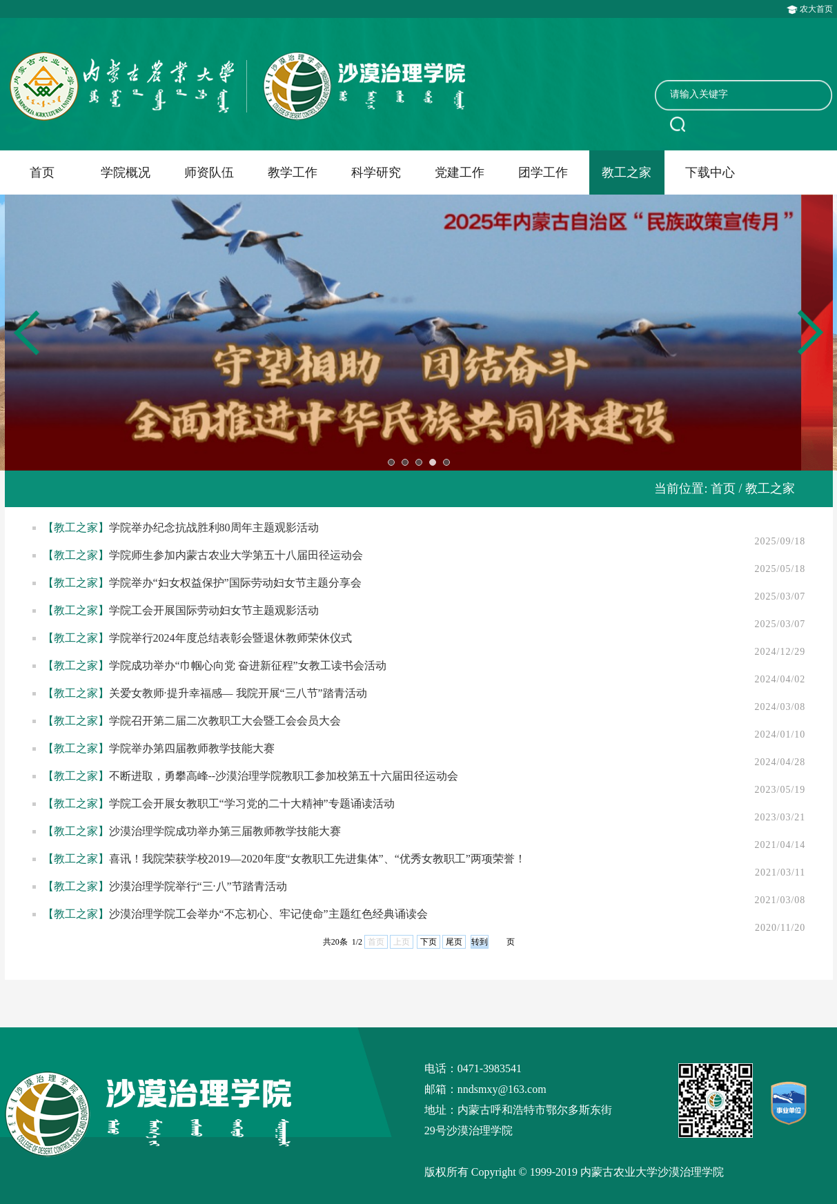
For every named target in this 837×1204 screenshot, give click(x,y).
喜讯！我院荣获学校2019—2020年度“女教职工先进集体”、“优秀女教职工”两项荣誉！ (317, 859)
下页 (428, 942)
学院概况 (125, 172)
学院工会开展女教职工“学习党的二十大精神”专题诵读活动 (252, 803)
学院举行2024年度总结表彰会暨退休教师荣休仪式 (230, 638)
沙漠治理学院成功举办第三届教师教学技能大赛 (225, 831)
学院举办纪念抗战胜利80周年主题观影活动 (214, 527)
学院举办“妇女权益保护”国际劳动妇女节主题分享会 (235, 583)
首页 (42, 172)
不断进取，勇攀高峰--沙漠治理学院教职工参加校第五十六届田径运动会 (284, 776)
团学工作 (543, 172)
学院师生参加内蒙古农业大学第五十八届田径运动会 (236, 555)
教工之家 (626, 172)
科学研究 (376, 172)
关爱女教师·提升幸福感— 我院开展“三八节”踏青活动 (238, 693)
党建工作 (459, 172)
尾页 (454, 942)
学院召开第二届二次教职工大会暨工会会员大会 (225, 721)
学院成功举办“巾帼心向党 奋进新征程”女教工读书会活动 (247, 665)
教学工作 (292, 172)
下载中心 (710, 172)
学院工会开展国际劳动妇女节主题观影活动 (214, 610)
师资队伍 (209, 172)
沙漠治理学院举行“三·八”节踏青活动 (198, 886)
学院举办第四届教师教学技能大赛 (192, 748)
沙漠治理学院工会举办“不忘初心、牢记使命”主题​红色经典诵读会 (268, 914)
